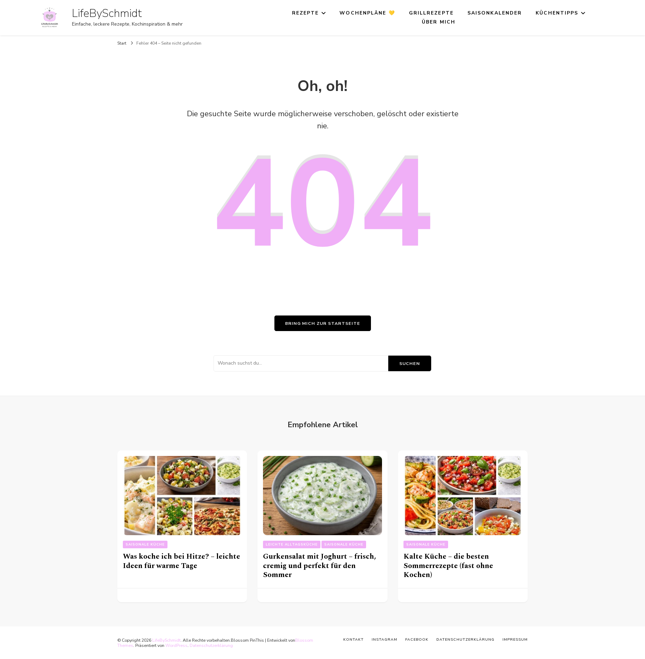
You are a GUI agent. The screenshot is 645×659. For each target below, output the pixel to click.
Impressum (515, 639)
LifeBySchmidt (107, 13)
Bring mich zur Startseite (322, 323)
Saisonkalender (494, 13)
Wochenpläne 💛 (367, 13)
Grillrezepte (431, 13)
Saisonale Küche (145, 544)
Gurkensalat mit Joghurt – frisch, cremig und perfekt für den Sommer (319, 565)
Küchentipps (557, 13)
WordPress (176, 645)
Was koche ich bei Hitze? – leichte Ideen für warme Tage (181, 561)
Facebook (416, 639)
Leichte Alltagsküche (292, 544)
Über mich (438, 22)
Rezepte (305, 13)
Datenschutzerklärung (211, 645)
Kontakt (353, 639)
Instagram (384, 639)
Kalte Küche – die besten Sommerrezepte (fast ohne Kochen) (448, 565)
